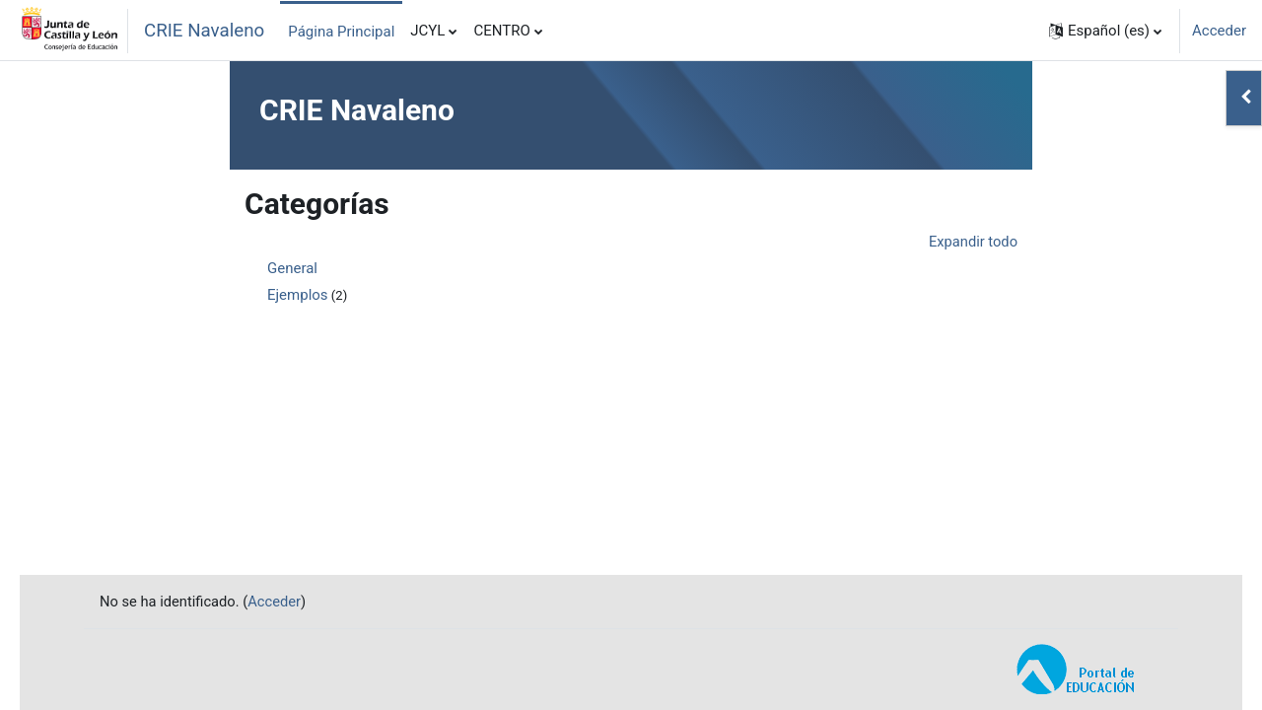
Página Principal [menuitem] (341, 31)
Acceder (1219, 30)
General (292, 269)
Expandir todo (972, 241)
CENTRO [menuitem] (501, 30)
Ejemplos (297, 296)
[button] (1105, 30)
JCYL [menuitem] (427, 30)
